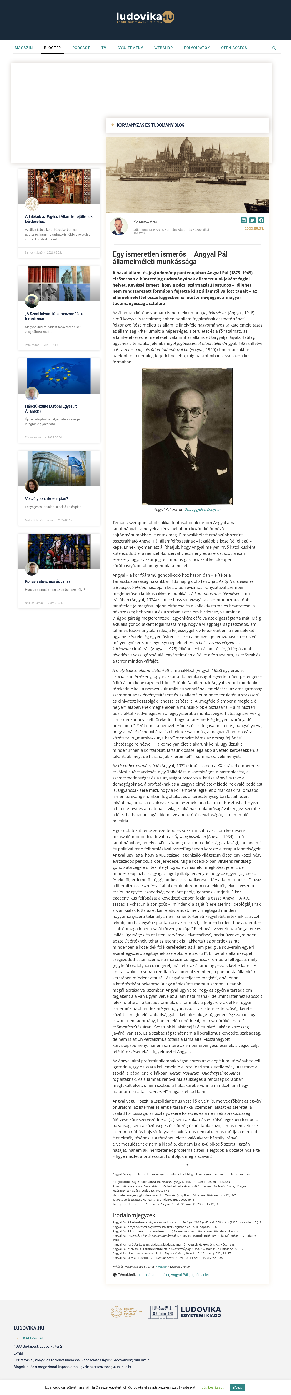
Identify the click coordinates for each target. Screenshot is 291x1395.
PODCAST (81, 48)
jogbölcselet (199, 1275)
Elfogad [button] (237, 1387)
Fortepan (161, 1266)
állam (142, 1275)
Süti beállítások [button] (213, 1387)
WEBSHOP (163, 48)
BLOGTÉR (52, 48)
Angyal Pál (179, 1275)
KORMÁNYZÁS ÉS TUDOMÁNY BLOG (150, 125)
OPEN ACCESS (234, 48)
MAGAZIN (24, 48)
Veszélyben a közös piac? (46, 498)
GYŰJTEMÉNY (130, 48)
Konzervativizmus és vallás (47, 581)
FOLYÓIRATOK (197, 48)
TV (103, 48)
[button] (244, 220)
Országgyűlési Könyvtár (202, 509)
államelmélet (158, 1275)
